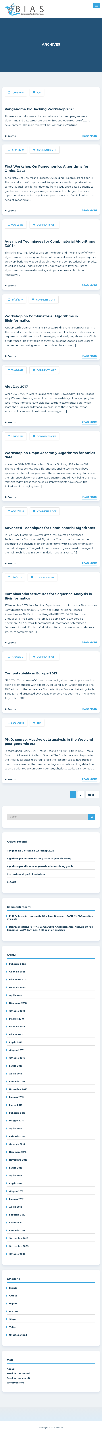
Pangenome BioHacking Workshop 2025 (39, 109)
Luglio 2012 (15, 1183)
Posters (13, 1311)
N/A (39, 92)
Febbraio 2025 (17, 964)
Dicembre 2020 (18, 979)
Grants (13, 1295)
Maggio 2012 (16, 1199)
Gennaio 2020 (17, 987)
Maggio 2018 (16, 1018)
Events (12, 136)
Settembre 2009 (19, 1246)
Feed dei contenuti (18, 1373)
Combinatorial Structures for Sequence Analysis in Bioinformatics (48, 596)
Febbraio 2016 (17, 1081)
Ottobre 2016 (17, 1058)
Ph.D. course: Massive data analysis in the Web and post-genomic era (49, 742)
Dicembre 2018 (18, 1003)
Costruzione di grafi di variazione (26, 874)
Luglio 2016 (15, 1065)
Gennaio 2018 (17, 1026)
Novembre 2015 (18, 1089)
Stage (12, 1319)
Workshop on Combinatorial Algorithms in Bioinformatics (41, 318)
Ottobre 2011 (16, 1222)
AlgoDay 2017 (16, 387)
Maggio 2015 (16, 1097)
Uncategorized (18, 1335)
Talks (12, 1327)
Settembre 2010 (18, 1238)
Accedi (11, 1369)
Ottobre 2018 (17, 1011)
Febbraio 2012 (17, 1214)
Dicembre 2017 (18, 1034)
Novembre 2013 (18, 1160)
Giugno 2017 (16, 1050)
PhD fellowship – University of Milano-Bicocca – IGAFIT (41, 916)
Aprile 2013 (15, 1175)
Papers (13, 1303)
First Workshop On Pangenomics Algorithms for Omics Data (47, 169)
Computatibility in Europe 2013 (31, 673)
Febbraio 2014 (17, 1136)
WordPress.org (15, 1382)
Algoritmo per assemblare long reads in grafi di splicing (39, 858)
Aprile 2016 (15, 1073)
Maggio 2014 (16, 1120)
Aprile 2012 (15, 1206)
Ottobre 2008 (17, 1254)
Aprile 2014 (15, 1128)
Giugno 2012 (16, 1191)
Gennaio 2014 (17, 1144)
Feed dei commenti (18, 1378)
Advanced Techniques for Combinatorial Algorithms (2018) (50, 243)
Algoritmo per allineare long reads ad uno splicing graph (40, 866)
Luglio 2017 (15, 1042)
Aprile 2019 (15, 995)
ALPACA (11, 882)
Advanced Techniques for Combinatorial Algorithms (50, 528)
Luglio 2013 (15, 1167)
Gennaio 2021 (17, 971)
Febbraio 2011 (17, 1230)
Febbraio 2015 (17, 1113)
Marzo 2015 (15, 1105)
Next (92, 794)
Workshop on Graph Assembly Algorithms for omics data (50, 455)
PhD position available (52, 930)
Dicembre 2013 (18, 1152)
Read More (89, 135)
